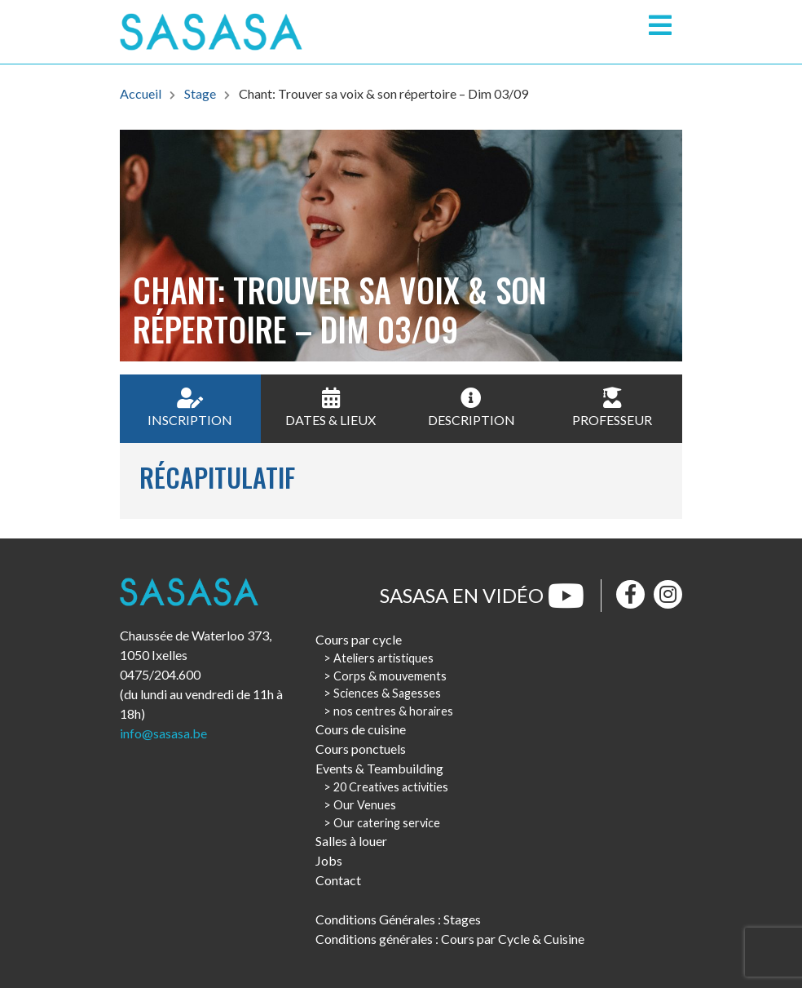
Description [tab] (471, 408)
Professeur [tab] (612, 408)
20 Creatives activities (390, 787)
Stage (200, 93)
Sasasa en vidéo (482, 595)
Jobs (328, 860)
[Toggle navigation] (660, 25)
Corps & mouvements (390, 676)
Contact (338, 880)
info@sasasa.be (163, 733)
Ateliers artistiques (383, 658)
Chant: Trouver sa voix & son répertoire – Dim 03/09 (383, 93)
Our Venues (364, 805)
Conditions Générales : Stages (398, 919)
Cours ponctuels (360, 748)
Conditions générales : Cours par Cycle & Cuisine (449, 938)
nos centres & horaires (393, 711)
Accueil (140, 93)
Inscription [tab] (190, 408)
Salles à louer (351, 840)
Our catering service (386, 823)
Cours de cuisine (360, 729)
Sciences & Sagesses (387, 693)
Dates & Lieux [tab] (330, 408)
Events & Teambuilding (379, 768)
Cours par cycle (358, 639)
